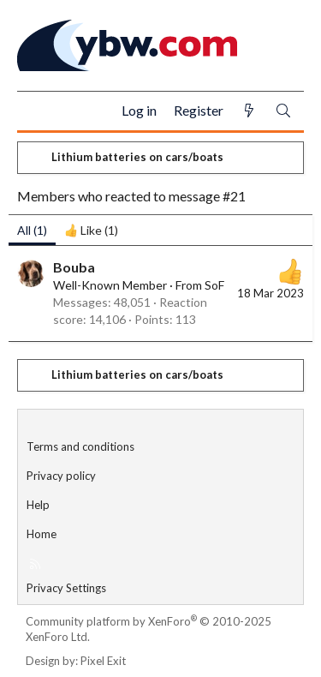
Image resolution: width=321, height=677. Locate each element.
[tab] (91, 230)
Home (41, 534)
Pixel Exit (103, 661)
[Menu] (37, 111)
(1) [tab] (32, 230)
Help (38, 505)
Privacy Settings (66, 588)
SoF (214, 285)
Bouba (74, 267)
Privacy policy (61, 475)
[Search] (283, 111)
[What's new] (249, 111)
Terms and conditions (80, 446)
